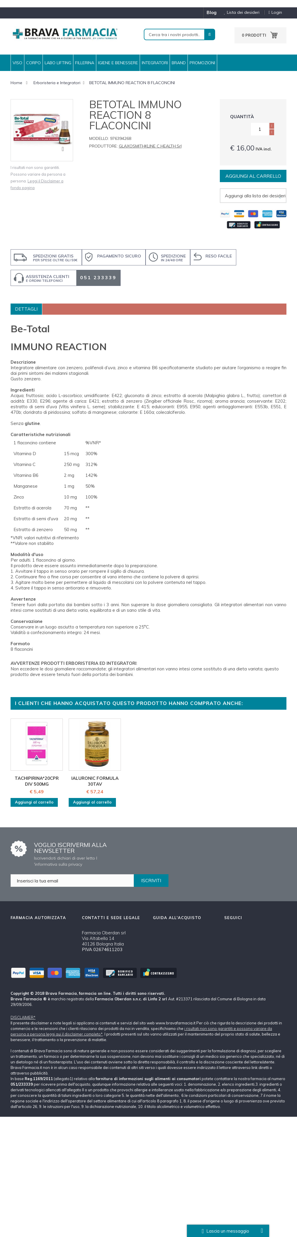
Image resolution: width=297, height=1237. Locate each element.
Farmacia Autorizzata (175, 1023)
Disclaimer (163, 1002)
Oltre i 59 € (177, 1069)
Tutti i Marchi (165, 1012)
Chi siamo (163, 935)
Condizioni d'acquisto (174, 992)
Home (16, 82)
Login (275, 12)
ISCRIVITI (151, 880)
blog (212, 12)
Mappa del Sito (168, 1033)
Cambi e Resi (166, 981)
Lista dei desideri (239, 12)
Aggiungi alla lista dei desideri (255, 196)
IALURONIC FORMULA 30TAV (95, 781)
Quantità (242, 116)
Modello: (99, 138)
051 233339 (98, 277)
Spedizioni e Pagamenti (177, 955)
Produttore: (103, 146)
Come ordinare (168, 945)
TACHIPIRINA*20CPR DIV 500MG (37, 781)
